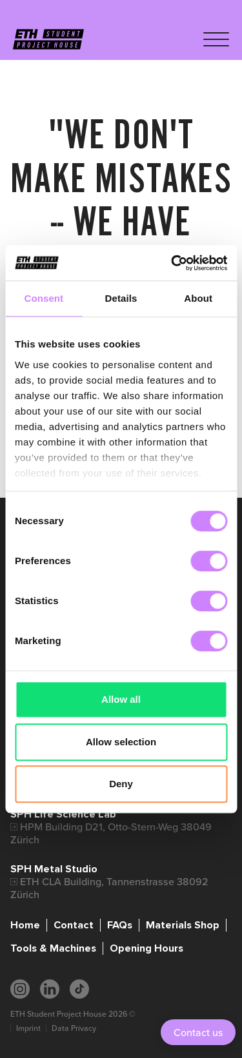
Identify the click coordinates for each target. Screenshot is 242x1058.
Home (25, 925)
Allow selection (121, 741)
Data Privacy (74, 1028)
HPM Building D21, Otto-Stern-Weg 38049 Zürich (111, 833)
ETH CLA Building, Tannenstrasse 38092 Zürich (109, 888)
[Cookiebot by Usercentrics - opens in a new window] (172, 263)
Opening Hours (146, 948)
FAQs (119, 925)
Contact (74, 925)
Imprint (28, 1028)
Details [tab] (121, 298)
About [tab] (198, 298)
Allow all (121, 699)
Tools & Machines (53, 948)
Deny (121, 783)
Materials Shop (182, 925)
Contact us (198, 1032)
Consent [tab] (43, 298)
